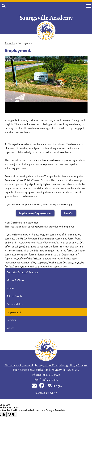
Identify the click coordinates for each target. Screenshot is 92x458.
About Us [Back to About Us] (10, 43)
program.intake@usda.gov (52, 266)
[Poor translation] (12, 414)
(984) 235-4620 (51, 374)
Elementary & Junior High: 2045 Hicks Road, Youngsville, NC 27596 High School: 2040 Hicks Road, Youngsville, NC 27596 (46, 367)
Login (55, 386)
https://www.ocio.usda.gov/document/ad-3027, (40, 242)
